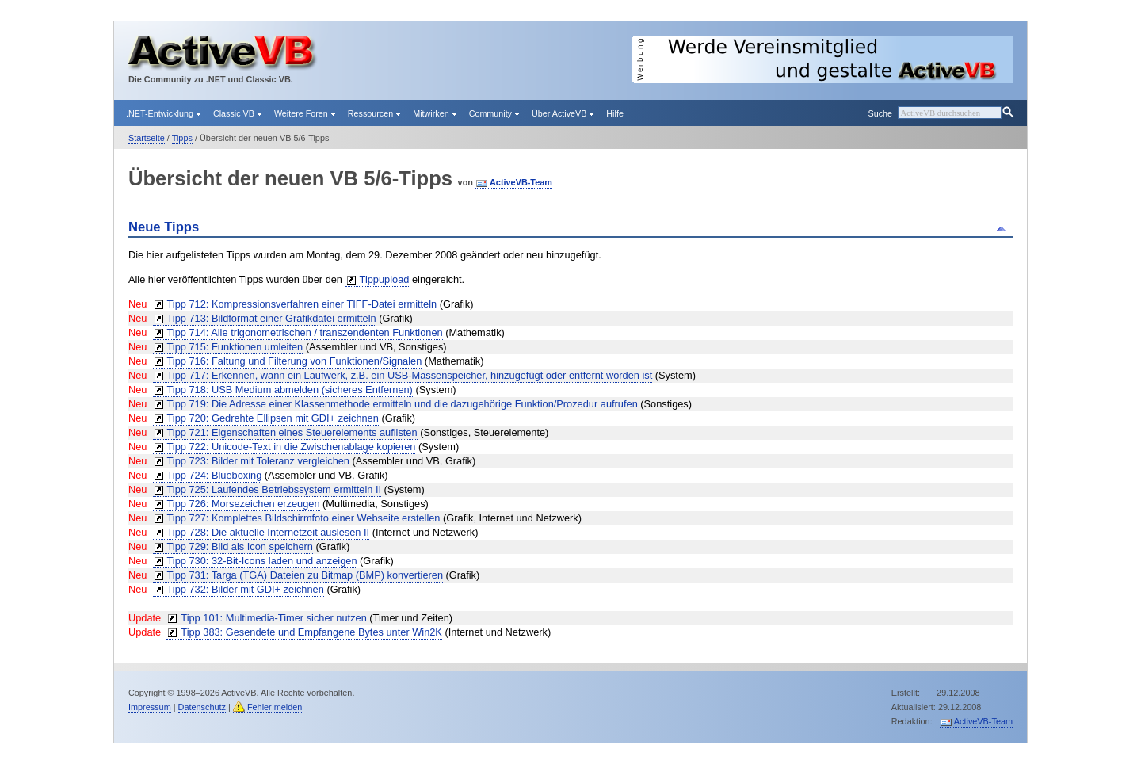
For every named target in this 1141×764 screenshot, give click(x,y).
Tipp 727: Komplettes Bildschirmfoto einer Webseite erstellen (304, 518)
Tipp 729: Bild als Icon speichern (240, 546)
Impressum (149, 707)
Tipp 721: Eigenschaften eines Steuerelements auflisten (292, 432)
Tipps (182, 138)
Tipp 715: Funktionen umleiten (235, 347)
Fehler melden (275, 707)
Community (494, 113)
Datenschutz (202, 707)
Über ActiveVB (563, 113)
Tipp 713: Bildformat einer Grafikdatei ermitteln (271, 318)
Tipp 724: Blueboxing (214, 475)
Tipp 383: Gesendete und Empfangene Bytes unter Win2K (311, 632)
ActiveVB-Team (521, 182)
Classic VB (237, 113)
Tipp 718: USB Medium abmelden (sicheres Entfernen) (290, 389)
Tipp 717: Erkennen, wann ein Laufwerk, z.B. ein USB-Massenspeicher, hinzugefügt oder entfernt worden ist (410, 375)
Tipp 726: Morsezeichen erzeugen (243, 504)
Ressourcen (374, 113)
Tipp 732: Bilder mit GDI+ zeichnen (245, 589)
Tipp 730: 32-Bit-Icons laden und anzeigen (262, 561)
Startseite (146, 138)
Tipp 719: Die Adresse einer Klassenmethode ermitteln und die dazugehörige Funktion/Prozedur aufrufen (402, 404)
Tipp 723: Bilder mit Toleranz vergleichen (258, 461)
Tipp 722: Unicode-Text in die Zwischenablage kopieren (291, 447)
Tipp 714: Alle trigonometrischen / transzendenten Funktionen (305, 332)
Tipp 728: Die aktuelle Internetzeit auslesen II (268, 532)
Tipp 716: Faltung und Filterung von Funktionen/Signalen (294, 361)
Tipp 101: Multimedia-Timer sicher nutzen (273, 618)
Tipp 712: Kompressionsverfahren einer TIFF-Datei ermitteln (302, 304)
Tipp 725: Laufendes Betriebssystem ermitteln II (274, 489)
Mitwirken (434, 113)
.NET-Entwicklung (163, 113)
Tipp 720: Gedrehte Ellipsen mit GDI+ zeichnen (273, 418)
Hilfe (615, 113)
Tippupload (385, 279)
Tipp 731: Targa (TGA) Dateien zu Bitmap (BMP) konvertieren (305, 575)
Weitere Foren (305, 113)
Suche (879, 113)
